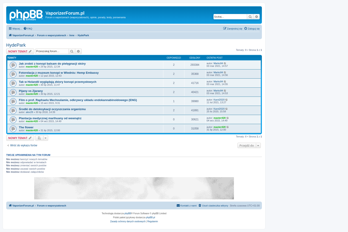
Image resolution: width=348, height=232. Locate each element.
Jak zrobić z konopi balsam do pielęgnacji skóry (52, 63)
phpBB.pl (150, 217)
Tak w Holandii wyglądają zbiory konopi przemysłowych (57, 81)
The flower (26, 127)
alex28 (29, 112)
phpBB (128, 213)
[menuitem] (27, 28)
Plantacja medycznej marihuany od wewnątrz (50, 118)
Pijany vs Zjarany (31, 91)
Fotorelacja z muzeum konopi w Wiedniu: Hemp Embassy (59, 72)
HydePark (16, 45)
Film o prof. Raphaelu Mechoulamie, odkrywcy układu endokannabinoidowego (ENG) (78, 100)
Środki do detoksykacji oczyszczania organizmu (52, 109)
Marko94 (218, 63)
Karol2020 (219, 99)
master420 (32, 66)
